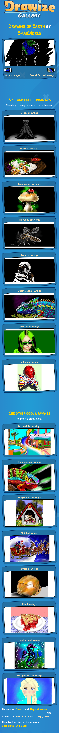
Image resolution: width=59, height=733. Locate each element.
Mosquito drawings (29, 219)
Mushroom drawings (29, 184)
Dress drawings (29, 113)
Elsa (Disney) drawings (29, 675)
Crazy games (42, 716)
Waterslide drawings (29, 426)
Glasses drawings (29, 326)
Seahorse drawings (29, 640)
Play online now (38, 709)
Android (19, 716)
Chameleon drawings (29, 290)
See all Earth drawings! (42, 75)
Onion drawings (29, 569)
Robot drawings (29, 255)
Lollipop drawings (29, 362)
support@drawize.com (14, 725)
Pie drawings (29, 604)
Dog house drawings (29, 497)
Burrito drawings (29, 148)
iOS (27, 716)
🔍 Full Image (12, 75)
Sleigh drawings (29, 533)
